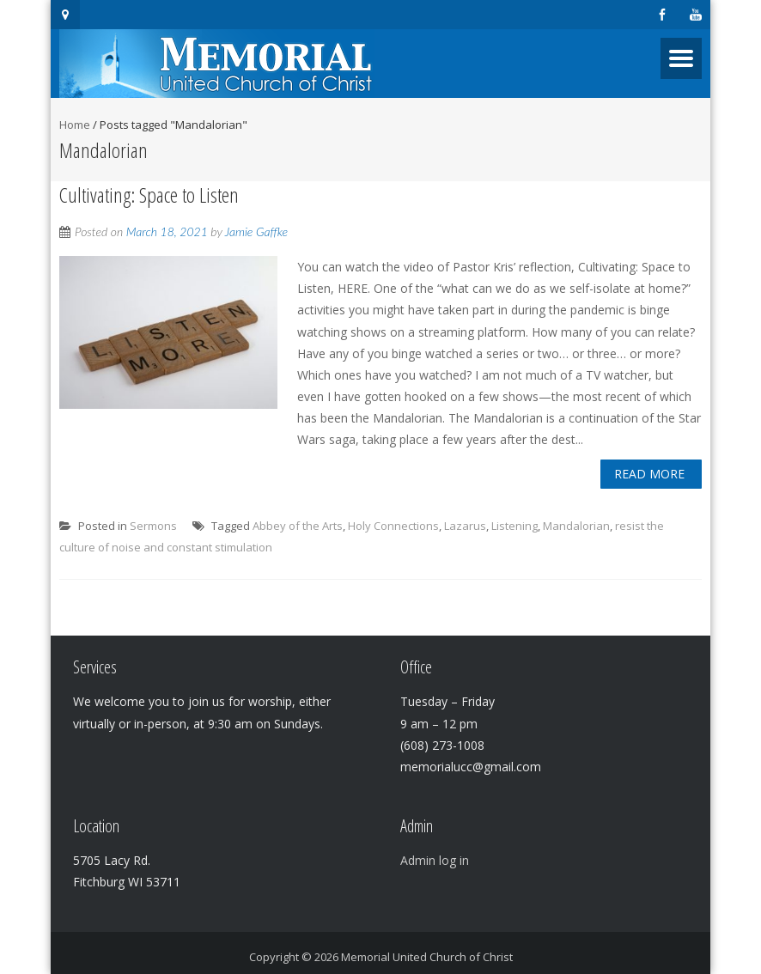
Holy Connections (393, 525)
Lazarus (465, 525)
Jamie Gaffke (256, 231)
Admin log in (434, 860)
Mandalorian (576, 525)
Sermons (153, 525)
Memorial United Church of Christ (427, 957)
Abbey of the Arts (298, 525)
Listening (514, 525)
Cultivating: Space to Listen (149, 194)
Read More (649, 474)
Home (74, 124)
